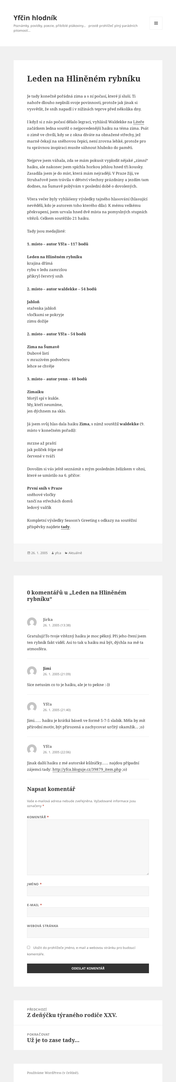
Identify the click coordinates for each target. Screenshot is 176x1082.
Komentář (38, 817)
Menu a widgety (156, 29)
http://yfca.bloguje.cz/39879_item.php (86, 769)
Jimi (47, 668)
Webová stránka (42, 926)
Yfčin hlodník (35, 17)
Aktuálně (75, 553)
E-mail (34, 905)
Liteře (138, 121)
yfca (58, 553)
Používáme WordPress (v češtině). (53, 1073)
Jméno (34, 884)
